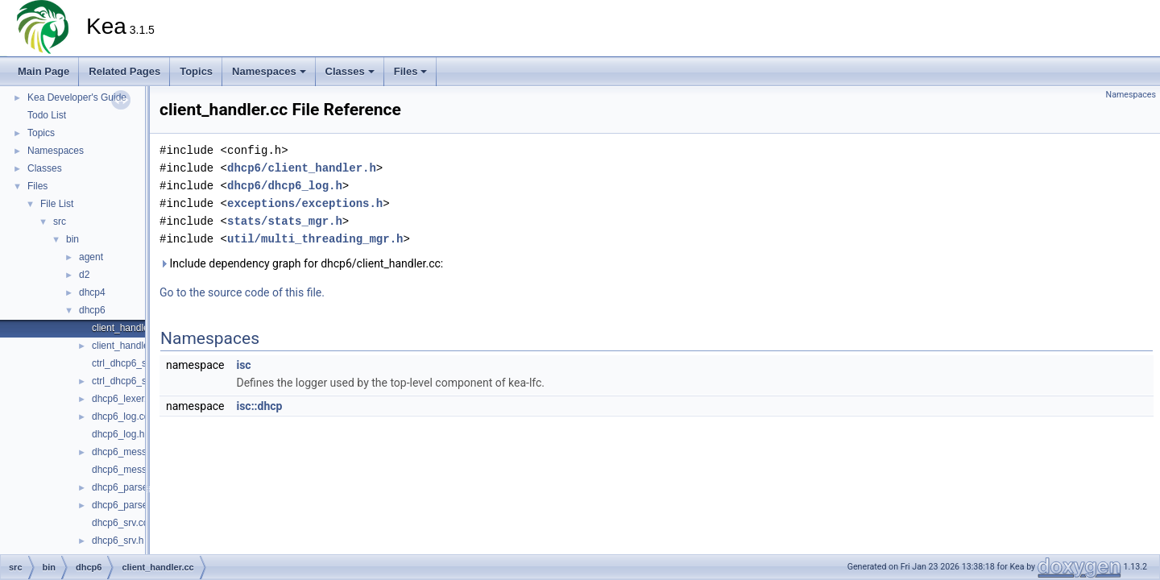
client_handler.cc (128, 328)
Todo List (46, 115)
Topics (196, 71)
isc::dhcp (259, 406)
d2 (84, 274)
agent (91, 257)
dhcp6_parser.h (125, 505)
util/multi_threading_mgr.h (315, 238)
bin (72, 239)
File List (56, 203)
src (59, 221)
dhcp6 (92, 310)
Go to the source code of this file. (242, 292)
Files (411, 71)
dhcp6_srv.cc (120, 522)
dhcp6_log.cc (120, 416)
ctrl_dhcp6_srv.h (127, 381)
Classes (350, 71)
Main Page (43, 71)
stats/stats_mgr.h (284, 221)
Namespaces (269, 71)
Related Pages (124, 71)
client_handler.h (126, 345)
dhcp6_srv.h (117, 540)
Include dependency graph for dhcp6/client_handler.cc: (301, 263)
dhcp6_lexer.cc (124, 398)
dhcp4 (92, 292)
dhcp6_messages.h (134, 469)
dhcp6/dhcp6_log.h (284, 185)
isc (243, 364)
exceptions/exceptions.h (305, 203)
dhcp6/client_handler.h (301, 168)
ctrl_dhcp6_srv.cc (129, 363)
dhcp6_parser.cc (127, 487)
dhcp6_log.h (118, 434)
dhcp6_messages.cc (136, 452)
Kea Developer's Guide (76, 97)
